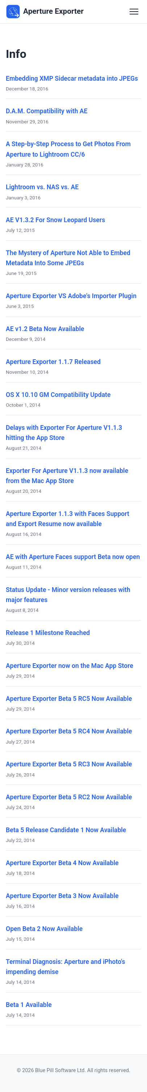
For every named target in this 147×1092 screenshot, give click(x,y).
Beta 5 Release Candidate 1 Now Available (66, 830)
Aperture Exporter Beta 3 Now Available (62, 896)
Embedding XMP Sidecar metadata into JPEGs (72, 78)
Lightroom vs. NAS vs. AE (42, 187)
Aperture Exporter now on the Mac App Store (69, 665)
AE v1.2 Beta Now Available (45, 329)
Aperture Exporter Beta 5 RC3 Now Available (69, 764)
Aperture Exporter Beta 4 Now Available (62, 863)
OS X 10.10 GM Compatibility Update (58, 394)
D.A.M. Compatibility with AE (47, 111)
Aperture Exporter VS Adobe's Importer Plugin (71, 296)
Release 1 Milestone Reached (48, 632)
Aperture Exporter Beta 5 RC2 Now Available (69, 797)
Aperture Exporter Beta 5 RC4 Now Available (69, 731)
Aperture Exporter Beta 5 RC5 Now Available (69, 698)
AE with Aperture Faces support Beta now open (73, 556)
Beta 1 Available (29, 1004)
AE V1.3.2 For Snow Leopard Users (55, 220)
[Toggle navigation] (134, 11)
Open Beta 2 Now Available (44, 928)
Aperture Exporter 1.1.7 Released (53, 361)
